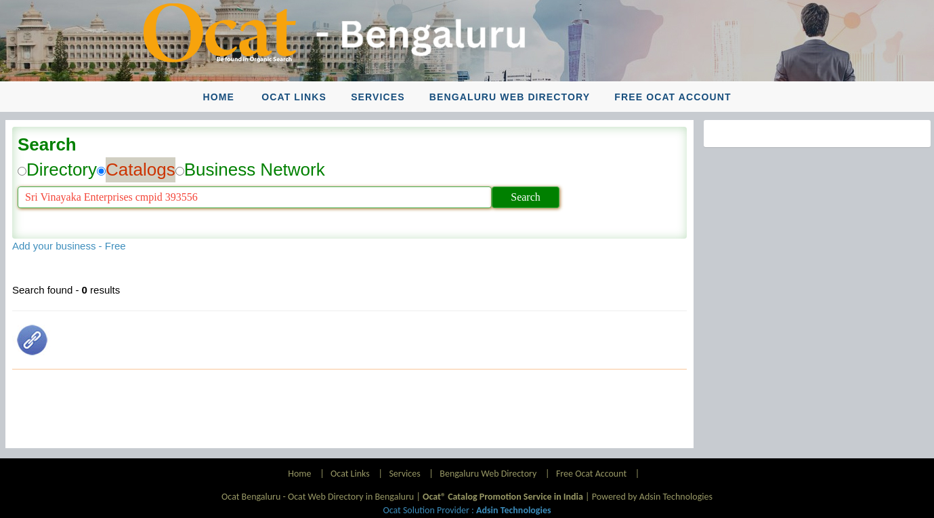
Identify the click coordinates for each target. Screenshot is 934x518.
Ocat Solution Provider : (467, 510)
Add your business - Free (69, 246)
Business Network (254, 169)
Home (218, 97)
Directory (61, 169)
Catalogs (140, 169)
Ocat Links (293, 97)
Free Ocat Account (672, 97)
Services (378, 97)
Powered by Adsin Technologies (652, 496)
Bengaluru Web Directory (509, 97)
